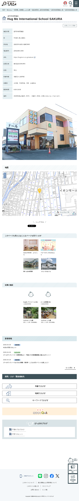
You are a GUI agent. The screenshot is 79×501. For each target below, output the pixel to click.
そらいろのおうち (48, 265)
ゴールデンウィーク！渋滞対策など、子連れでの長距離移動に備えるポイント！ (27, 355)
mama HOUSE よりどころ (30, 247)
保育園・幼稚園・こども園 (22, 10)
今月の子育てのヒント (9, 347)
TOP (3, 10)
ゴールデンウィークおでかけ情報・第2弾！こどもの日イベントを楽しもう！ (26, 362)
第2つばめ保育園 (30, 265)
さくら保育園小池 (48, 297)
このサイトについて (28, 482)
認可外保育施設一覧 (57, 10)
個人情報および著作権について (47, 482)
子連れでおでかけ (18, 429)
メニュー (76, 5)
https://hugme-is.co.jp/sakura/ (24, 57)
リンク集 (44, 490)
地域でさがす (40, 393)
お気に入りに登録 (69, 25)
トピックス (17, 352)
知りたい (9, 10)
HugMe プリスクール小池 (30, 297)
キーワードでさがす (40, 400)
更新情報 (17, 344)
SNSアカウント (27, 476)
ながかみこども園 (30, 315)
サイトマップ (46, 486)
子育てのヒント (17, 434)
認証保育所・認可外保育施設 (40, 10)
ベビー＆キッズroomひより (48, 247)
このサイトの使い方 (33, 486)
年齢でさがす (40, 386)
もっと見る (69, 367)
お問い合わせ (35, 490)
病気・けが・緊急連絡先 (14, 376)
